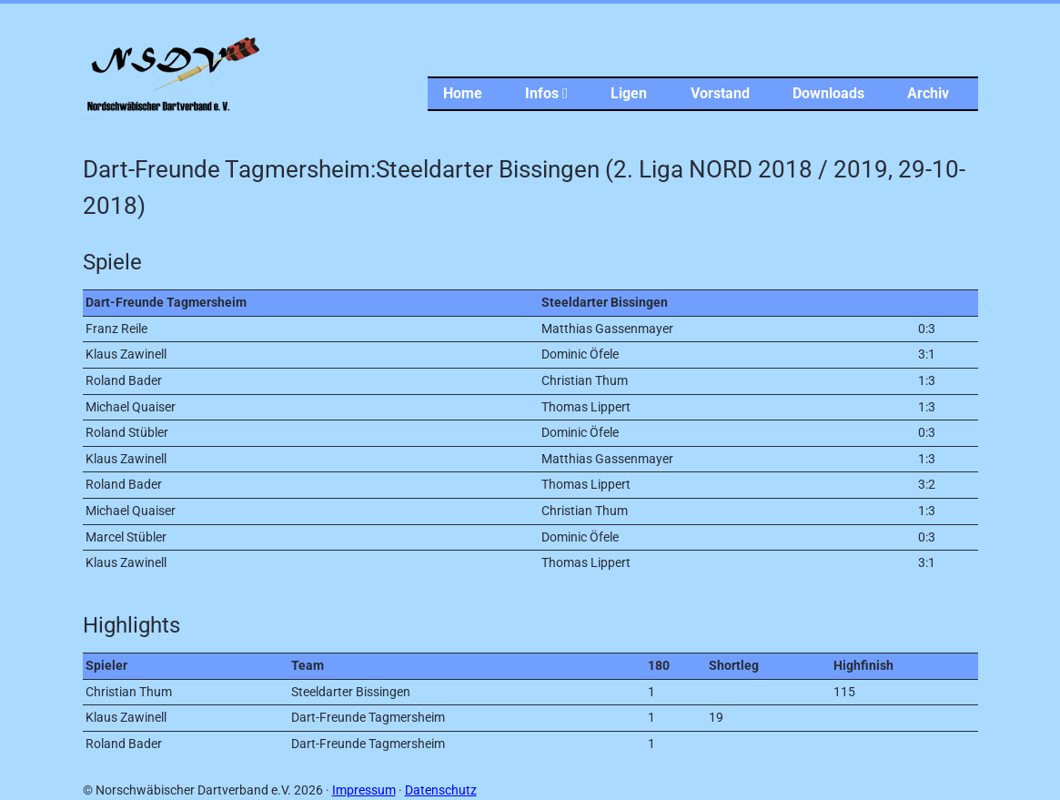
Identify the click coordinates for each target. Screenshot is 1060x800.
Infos (546, 93)
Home (462, 93)
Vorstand (720, 93)
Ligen (629, 93)
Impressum (364, 790)
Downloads (828, 93)
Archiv (928, 93)
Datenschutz (441, 790)
